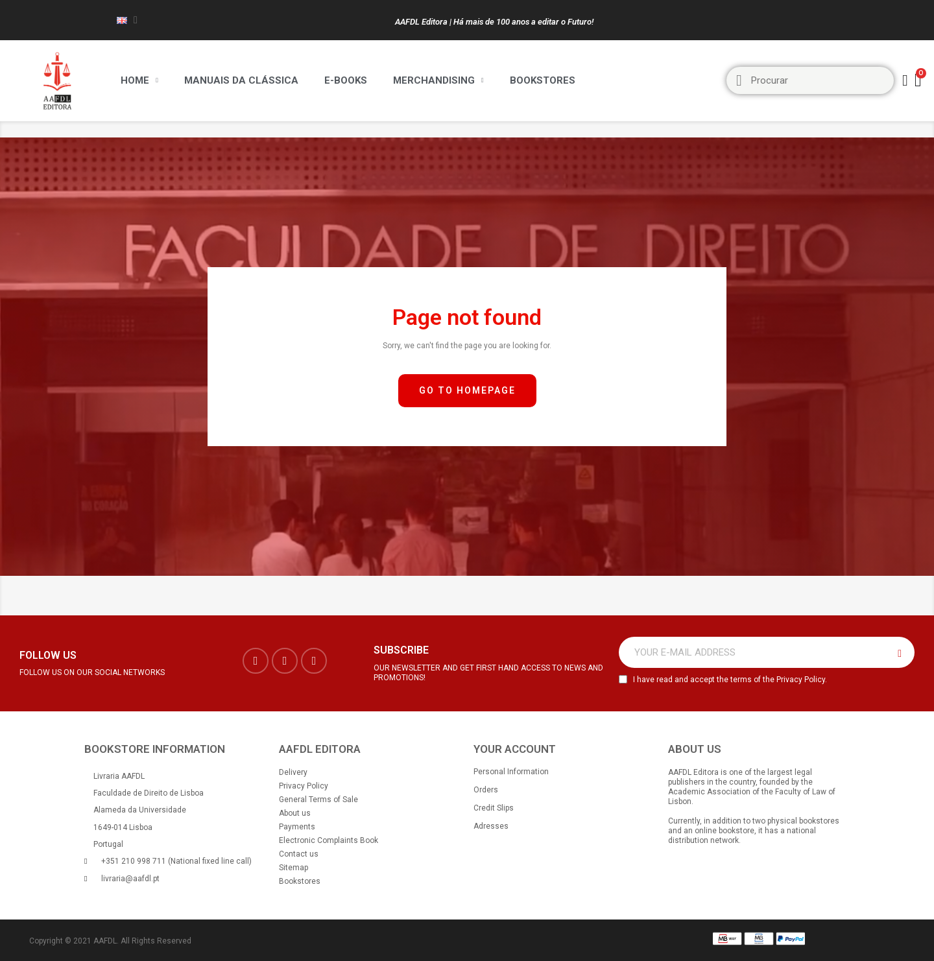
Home (139, 80)
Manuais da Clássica (241, 80)
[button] (467, 390)
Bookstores (542, 80)
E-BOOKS (345, 80)
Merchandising (438, 80)
